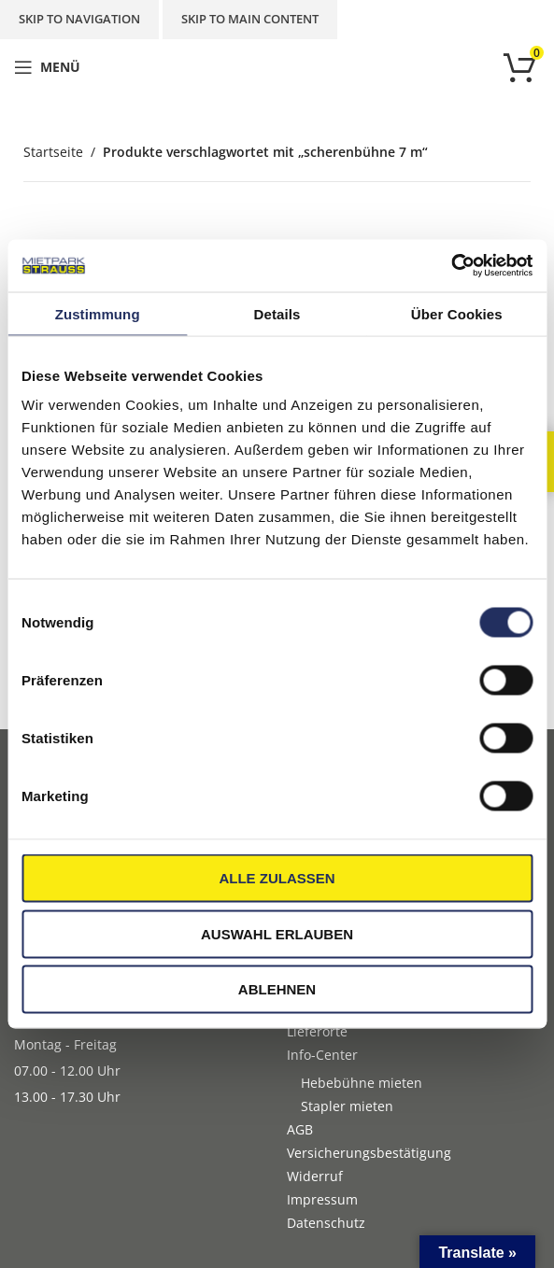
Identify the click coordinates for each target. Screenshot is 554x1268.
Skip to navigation (79, 18)
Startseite (53, 152)
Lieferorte (317, 1031)
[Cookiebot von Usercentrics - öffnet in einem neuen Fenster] (451, 266)
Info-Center (322, 1055)
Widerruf (315, 1176)
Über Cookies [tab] (457, 313)
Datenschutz (326, 1223)
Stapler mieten (347, 1106)
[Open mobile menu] (47, 67)
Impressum (322, 1199)
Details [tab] (277, 313)
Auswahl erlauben (277, 933)
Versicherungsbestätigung (369, 1153)
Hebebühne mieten (361, 1083)
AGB (300, 1129)
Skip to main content (250, 18)
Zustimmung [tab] (97, 313)
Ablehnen (277, 989)
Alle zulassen (276, 878)
